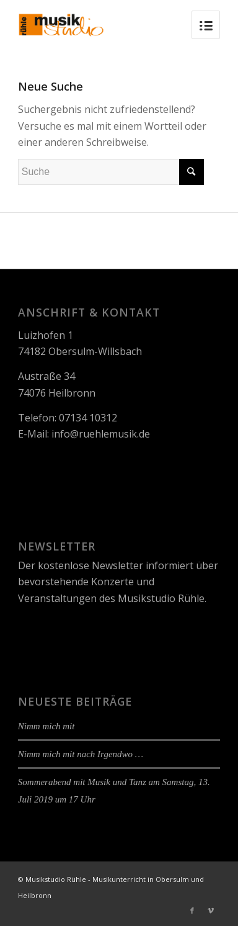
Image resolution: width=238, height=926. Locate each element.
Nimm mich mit (46, 726)
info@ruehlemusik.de (100, 434)
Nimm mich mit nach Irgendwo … (80, 754)
